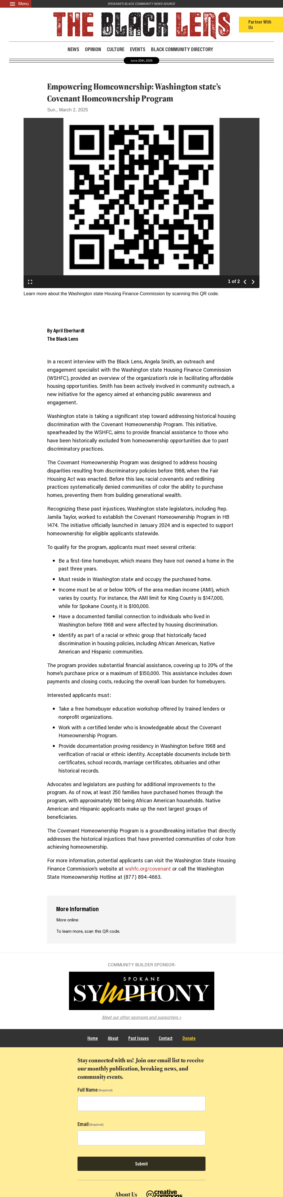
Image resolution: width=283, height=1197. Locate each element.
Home (92, 1038)
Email (83, 1123)
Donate (189, 1038)
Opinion (93, 49)
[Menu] (15, 4)
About (113, 1038)
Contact (166, 1038)
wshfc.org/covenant (148, 868)
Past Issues (138, 1038)
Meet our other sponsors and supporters (140, 1017)
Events (137, 49)
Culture (115, 49)
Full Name (87, 1089)
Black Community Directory (182, 49)
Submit (141, 1164)
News (73, 49)
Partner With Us (259, 24)
